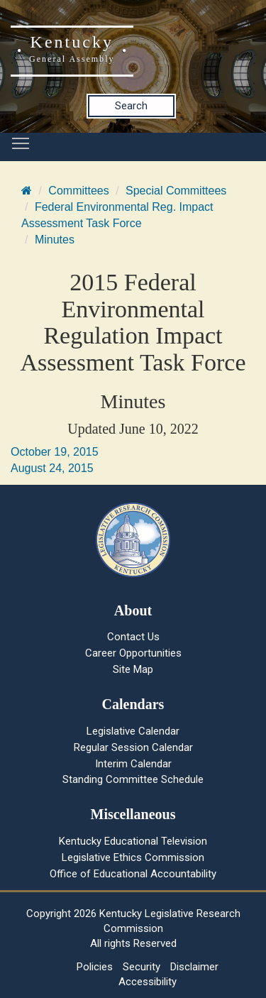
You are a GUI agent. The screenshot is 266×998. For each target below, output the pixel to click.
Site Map (133, 669)
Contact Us (133, 636)
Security (141, 966)
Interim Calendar (133, 763)
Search (131, 105)
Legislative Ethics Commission (133, 857)
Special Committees (176, 191)
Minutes (54, 240)
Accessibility (147, 981)
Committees (78, 191)
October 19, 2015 (55, 452)
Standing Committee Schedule (133, 779)
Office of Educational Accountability (133, 873)
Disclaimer (194, 966)
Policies (95, 966)
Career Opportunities (133, 653)
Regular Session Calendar (133, 747)
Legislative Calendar (133, 731)
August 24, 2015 (52, 468)
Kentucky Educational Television (133, 841)
